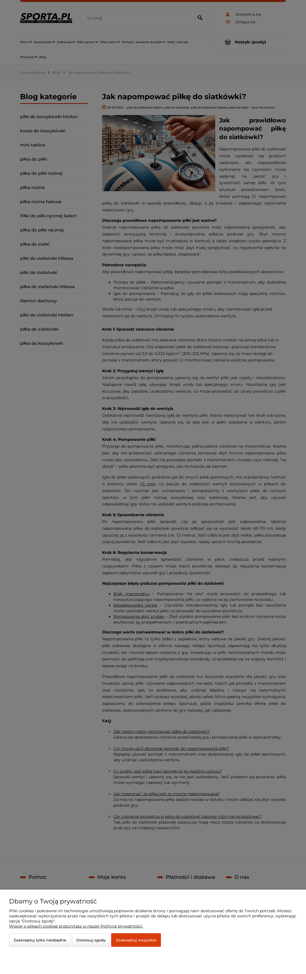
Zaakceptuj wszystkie (136, 940)
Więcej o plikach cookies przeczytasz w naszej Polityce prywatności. (76, 926)
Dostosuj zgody (90, 940)
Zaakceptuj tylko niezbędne (40, 940)
